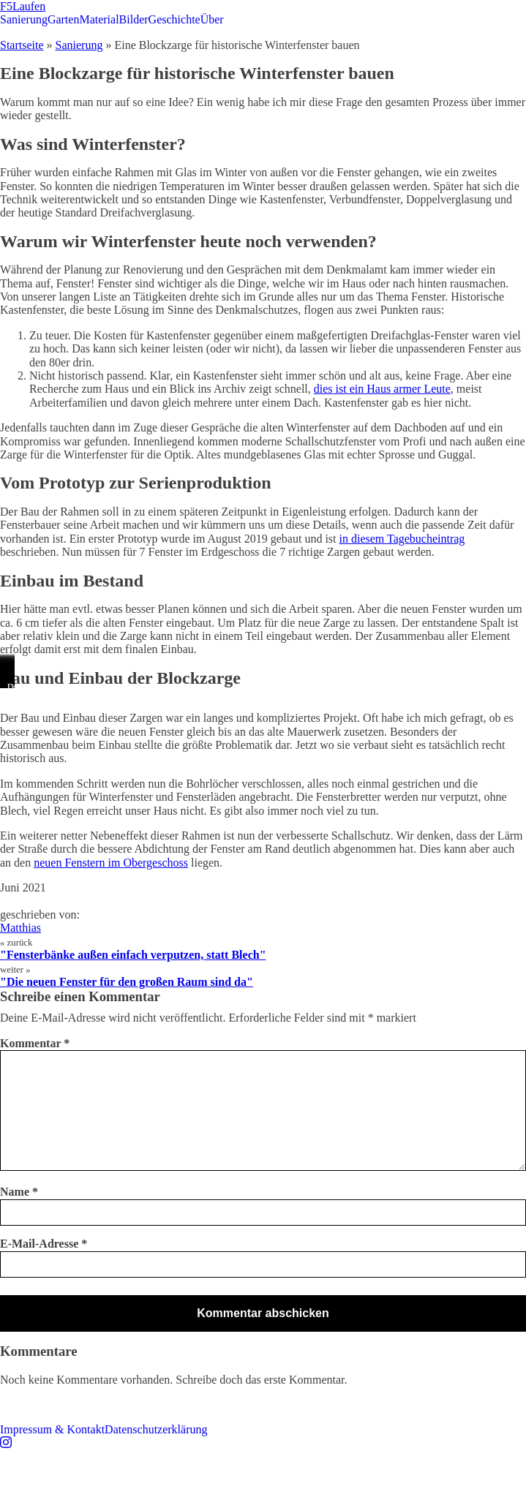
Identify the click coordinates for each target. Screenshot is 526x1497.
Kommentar (34, 1043)
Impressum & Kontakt (52, 1429)
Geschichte (174, 19)
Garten (64, 19)
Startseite (22, 45)
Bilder (134, 19)
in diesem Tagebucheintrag (402, 538)
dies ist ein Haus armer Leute (382, 388)
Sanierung (24, 19)
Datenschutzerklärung (156, 1429)
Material (99, 19)
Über (212, 19)
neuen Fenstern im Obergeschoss (111, 862)
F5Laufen (22, 6)
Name (19, 1191)
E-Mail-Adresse (43, 1243)
